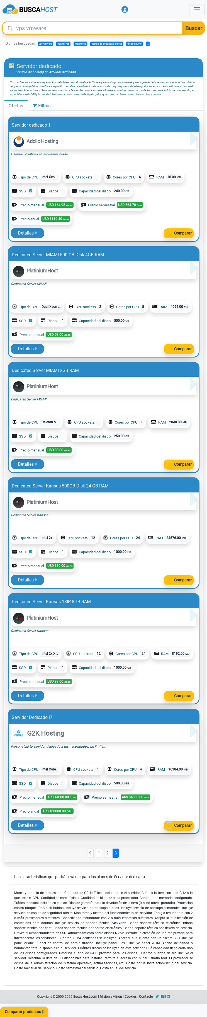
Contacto (146, 997)
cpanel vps (63, 43)
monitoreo (80, 43)
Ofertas (16, 105)
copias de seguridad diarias (106, 43)
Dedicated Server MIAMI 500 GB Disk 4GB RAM (58, 254)
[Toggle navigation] (197, 9)
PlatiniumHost (35, 271)
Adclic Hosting (35, 141)
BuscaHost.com (85, 997)
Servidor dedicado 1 (31, 125)
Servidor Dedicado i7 (32, 717)
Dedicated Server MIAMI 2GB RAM (45, 370)
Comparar (183, 233)
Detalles (27, 233)
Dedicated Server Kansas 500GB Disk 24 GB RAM (60, 486)
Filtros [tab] (41, 105)
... (147, 43)
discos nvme (134, 43)
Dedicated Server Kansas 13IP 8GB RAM (51, 601)
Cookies (131, 997)
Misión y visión (111, 997)
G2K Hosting (38, 733)
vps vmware (45, 43)
